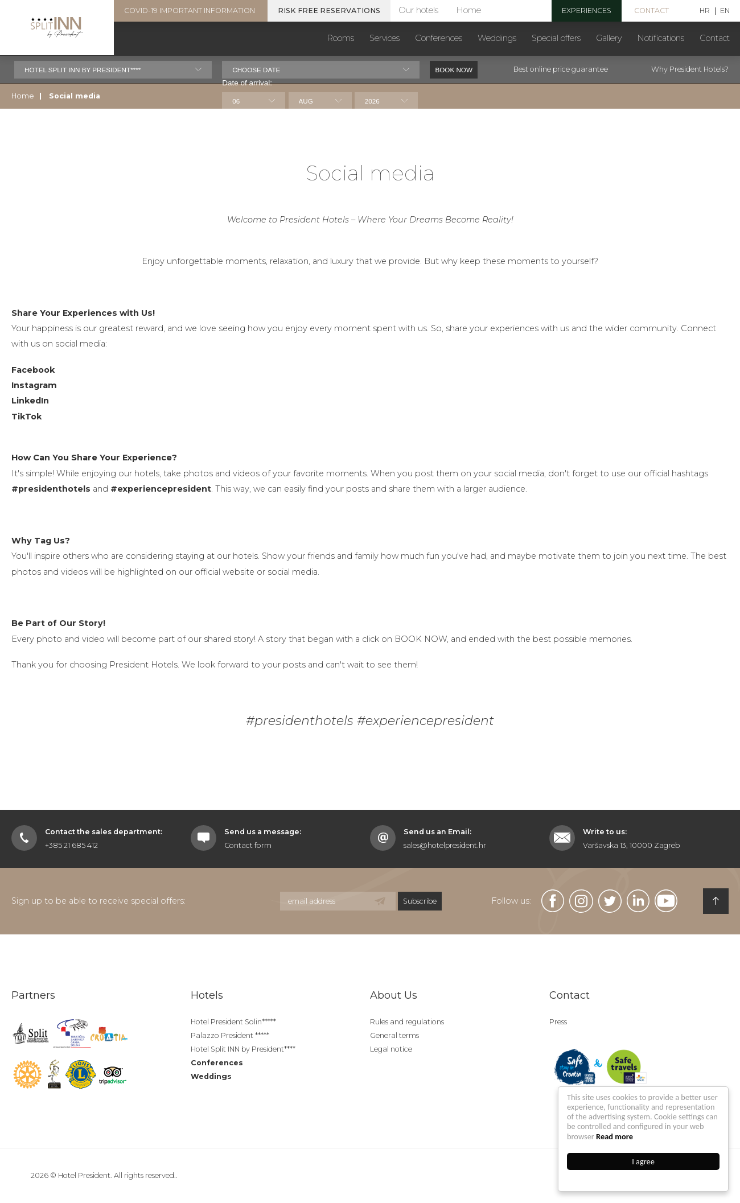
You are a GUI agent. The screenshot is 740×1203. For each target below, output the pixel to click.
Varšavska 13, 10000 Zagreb (631, 845)
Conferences (438, 38)
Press (558, 1021)
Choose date (256, 69)
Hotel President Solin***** (233, 1021)
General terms (394, 1035)
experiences (586, 10)
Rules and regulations (407, 1021)
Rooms (340, 38)
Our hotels (418, 10)
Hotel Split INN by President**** (243, 1049)
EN (725, 11)
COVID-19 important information (189, 10)
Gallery (609, 38)
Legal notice (391, 1049)
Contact (651, 10)
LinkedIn (30, 387)
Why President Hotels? (690, 69)
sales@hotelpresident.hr (445, 845)
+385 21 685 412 (71, 845)
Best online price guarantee (560, 69)
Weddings (497, 38)
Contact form (248, 845)
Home (468, 10)
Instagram (34, 372)
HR (705, 11)
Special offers (556, 38)
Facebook (33, 357)
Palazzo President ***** (230, 1035)
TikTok (26, 403)
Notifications (660, 38)
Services (384, 38)
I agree (643, 1161)
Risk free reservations (329, 10)
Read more (615, 1136)
